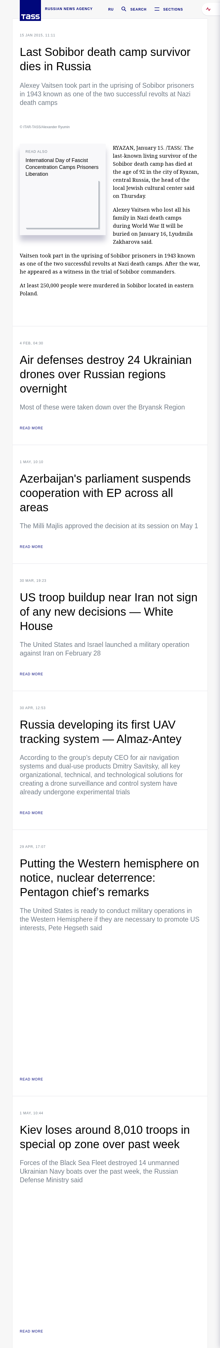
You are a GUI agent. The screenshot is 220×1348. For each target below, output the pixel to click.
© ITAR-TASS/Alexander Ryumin (45, 127)
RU (111, 9)
